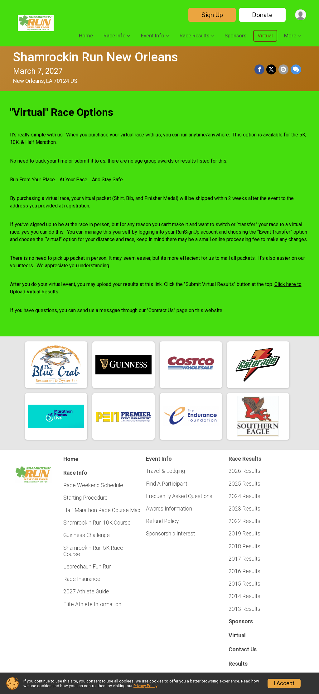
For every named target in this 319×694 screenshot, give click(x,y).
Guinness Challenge (86, 535)
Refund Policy (162, 521)
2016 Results (244, 571)
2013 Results (244, 609)
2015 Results (244, 584)
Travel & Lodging (165, 471)
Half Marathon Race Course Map (101, 510)
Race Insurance (81, 579)
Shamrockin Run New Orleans (95, 57)
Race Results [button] (194, 36)
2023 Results (244, 509)
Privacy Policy (145, 685)
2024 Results (244, 496)
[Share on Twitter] (272, 69)
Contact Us (243, 649)
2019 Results (244, 533)
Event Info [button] (152, 36)
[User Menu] (300, 15)
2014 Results (244, 596)
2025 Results (244, 484)
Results (238, 664)
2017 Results (244, 559)
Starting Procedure (85, 498)
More (290, 36)
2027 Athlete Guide (86, 591)
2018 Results (244, 546)
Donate (262, 15)
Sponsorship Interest (170, 533)
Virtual (265, 36)
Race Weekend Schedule (93, 485)
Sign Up (211, 15)
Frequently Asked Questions (179, 496)
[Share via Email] (284, 69)
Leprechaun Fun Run (87, 566)
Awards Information (169, 509)
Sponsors (235, 36)
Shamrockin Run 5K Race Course (93, 551)
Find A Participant (166, 484)
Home (86, 36)
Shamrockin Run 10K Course (97, 523)
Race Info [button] (115, 36)
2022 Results (244, 521)
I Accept (284, 683)
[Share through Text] (296, 69)
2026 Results (244, 471)
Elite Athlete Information (92, 604)
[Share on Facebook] (260, 69)
